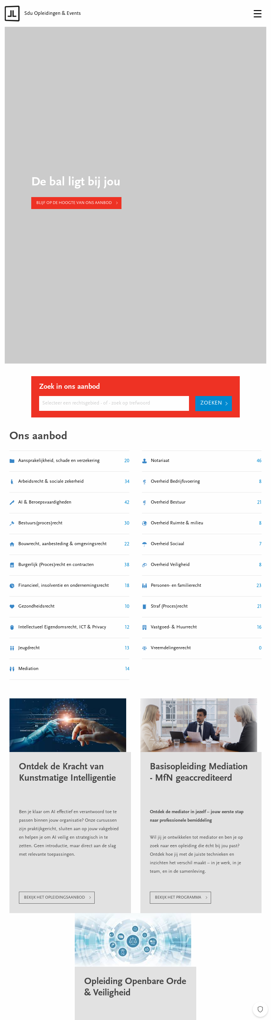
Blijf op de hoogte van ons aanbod (74, 203)
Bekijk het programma (178, 897)
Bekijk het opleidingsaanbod (54, 897)
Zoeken (211, 403)
